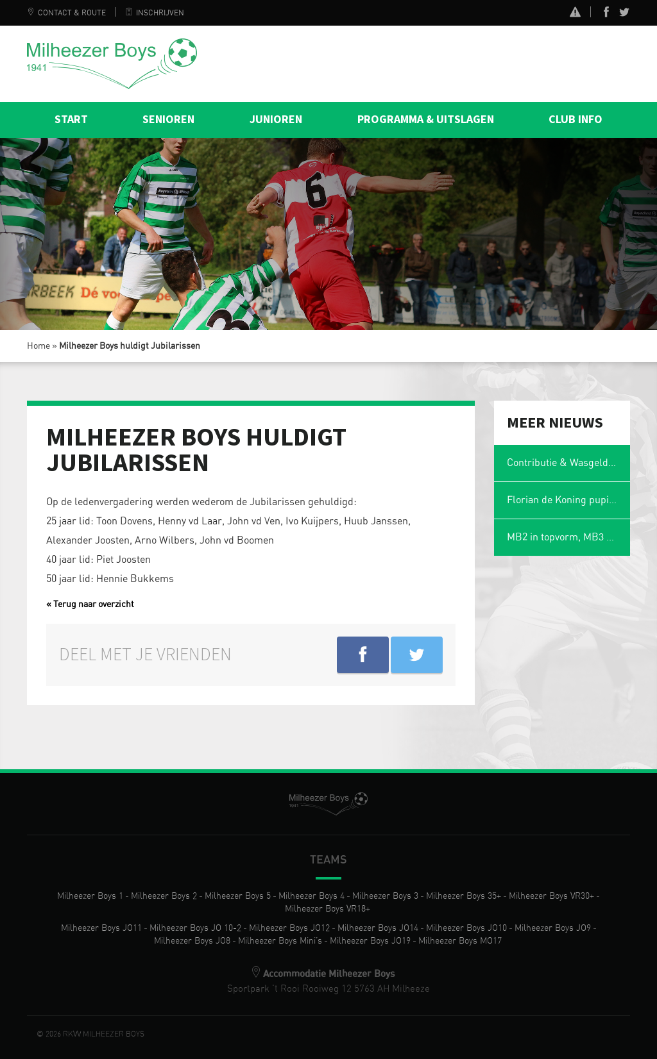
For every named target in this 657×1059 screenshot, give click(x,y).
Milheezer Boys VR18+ (327, 909)
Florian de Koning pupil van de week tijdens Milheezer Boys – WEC (569, 500)
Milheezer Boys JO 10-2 (195, 928)
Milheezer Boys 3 (385, 896)
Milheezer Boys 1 (90, 896)
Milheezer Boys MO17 (460, 941)
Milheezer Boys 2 (164, 896)
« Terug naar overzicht (90, 604)
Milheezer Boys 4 (311, 896)
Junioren (276, 120)
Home (38, 346)
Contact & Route (66, 13)
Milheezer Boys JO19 (370, 941)
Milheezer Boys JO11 (101, 928)
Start (71, 120)
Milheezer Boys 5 (238, 896)
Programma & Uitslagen (425, 120)
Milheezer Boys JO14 (377, 928)
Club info (575, 120)
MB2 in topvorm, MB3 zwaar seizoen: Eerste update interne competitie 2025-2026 (569, 537)
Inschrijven (154, 13)
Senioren (168, 120)
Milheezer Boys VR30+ (551, 896)
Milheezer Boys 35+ (463, 896)
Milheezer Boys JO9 (553, 928)
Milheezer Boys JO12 (289, 928)
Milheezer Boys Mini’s (280, 941)
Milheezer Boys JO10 (466, 928)
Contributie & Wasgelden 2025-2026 (569, 463)
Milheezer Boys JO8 (192, 941)
